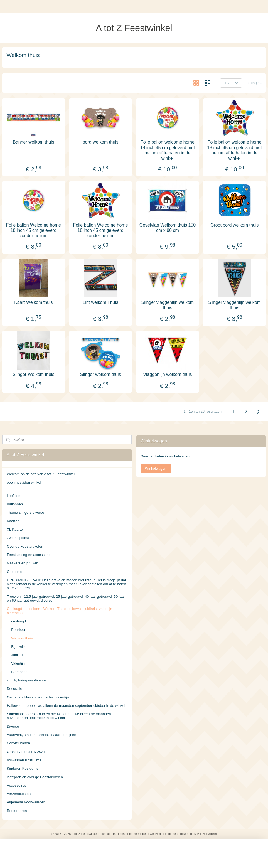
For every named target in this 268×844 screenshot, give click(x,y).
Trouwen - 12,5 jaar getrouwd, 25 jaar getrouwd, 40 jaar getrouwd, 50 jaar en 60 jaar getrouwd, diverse (66, 598)
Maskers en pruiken (22, 563)
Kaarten (13, 521)
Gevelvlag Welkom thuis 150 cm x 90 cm (167, 227)
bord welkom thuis (101, 142)
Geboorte (14, 572)
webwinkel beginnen (164, 833)
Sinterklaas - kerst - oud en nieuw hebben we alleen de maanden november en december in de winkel (59, 716)
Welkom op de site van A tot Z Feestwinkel (41, 474)
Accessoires (16, 785)
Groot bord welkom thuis (234, 224)
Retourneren (17, 811)
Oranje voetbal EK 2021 (26, 752)
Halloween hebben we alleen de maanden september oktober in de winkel (66, 705)
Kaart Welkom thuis (33, 302)
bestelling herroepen (133, 833)
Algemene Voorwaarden (26, 802)
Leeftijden (14, 496)
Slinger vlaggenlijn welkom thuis (167, 305)
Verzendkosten (19, 794)
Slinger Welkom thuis (33, 374)
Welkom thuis (22, 638)
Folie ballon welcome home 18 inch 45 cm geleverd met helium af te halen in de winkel (167, 150)
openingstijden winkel (24, 482)
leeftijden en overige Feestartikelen (35, 777)
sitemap (105, 833)
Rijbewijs (18, 646)
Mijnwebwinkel (207, 833)
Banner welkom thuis (33, 142)
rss (115, 833)
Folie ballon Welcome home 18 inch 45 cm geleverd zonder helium (33, 230)
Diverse (13, 726)
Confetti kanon (18, 743)
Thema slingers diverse (25, 512)
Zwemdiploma (18, 538)
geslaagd (18, 621)
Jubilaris (17, 655)
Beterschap (20, 672)
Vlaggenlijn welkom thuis (167, 374)
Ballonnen (15, 504)
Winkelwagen (155, 468)
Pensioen (18, 630)
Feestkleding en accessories (29, 555)
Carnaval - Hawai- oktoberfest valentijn (38, 697)
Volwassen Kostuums (24, 760)
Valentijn (18, 663)
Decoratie (14, 688)
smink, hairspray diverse (26, 680)
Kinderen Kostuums (22, 768)
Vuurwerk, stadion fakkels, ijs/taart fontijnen (41, 735)
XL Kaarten (16, 529)
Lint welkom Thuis (100, 302)
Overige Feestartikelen (25, 546)
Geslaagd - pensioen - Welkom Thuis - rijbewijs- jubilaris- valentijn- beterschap (60, 611)
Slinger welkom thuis (100, 374)
